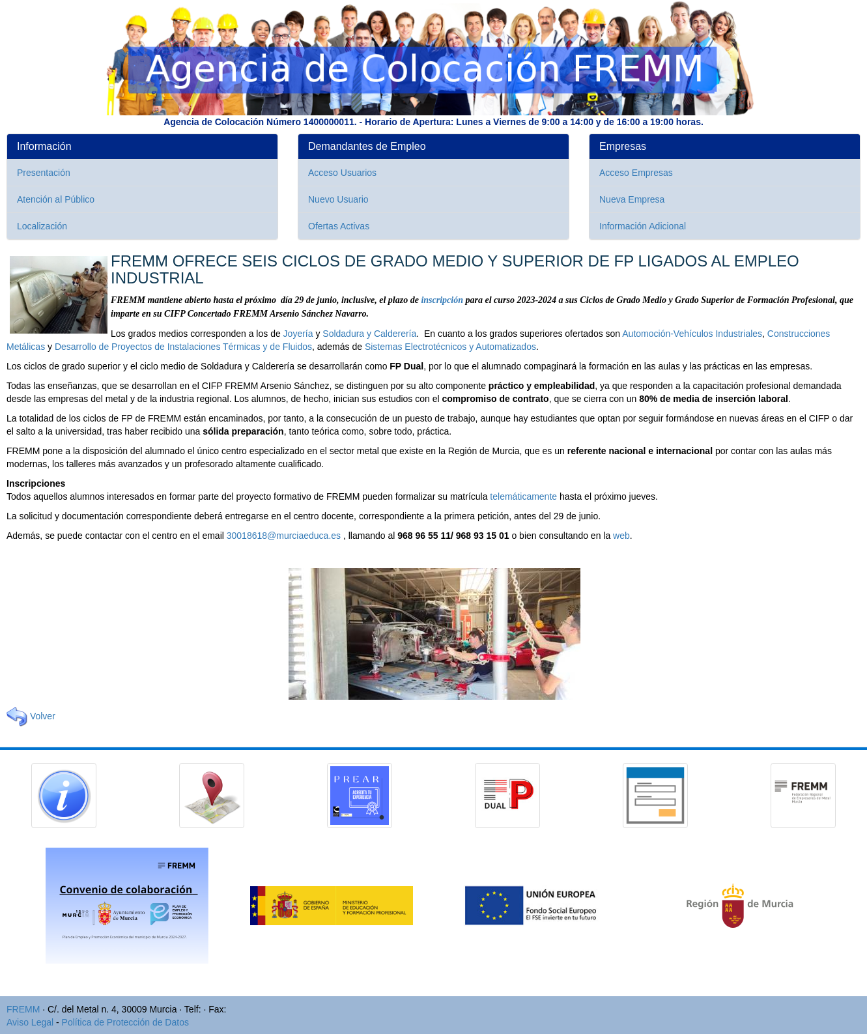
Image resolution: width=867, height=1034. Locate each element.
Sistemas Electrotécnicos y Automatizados (450, 346)
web (621, 535)
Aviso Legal (30, 1022)
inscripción (442, 300)
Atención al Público (55, 199)
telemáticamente (523, 496)
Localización (42, 226)
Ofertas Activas (338, 226)
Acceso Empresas (636, 172)
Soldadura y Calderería (369, 333)
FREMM (23, 1009)
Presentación (43, 172)
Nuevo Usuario (338, 199)
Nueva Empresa (631, 199)
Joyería (298, 333)
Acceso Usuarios (342, 172)
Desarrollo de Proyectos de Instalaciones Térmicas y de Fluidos (183, 346)
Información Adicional (642, 226)
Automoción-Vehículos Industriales (692, 333)
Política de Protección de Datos (125, 1022)
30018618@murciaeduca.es (284, 535)
